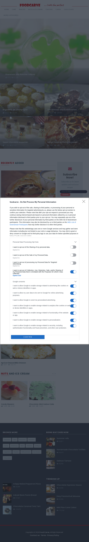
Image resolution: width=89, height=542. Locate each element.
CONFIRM (27, 337)
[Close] (84, 202)
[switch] (73, 247)
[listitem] (44, 242)
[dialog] (44, 271)
